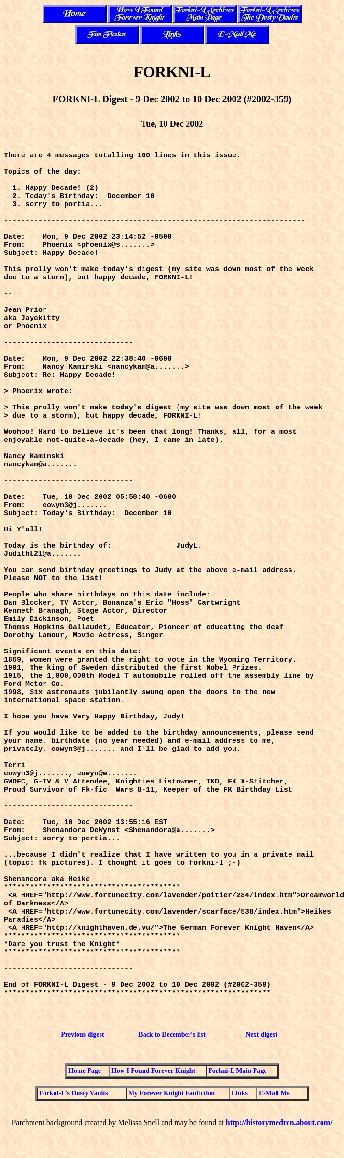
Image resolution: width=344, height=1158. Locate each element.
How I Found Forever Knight (153, 1070)
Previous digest (82, 1034)
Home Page (84, 1070)
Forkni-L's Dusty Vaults (73, 1093)
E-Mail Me (274, 1093)
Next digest (261, 1034)
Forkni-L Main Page (237, 1070)
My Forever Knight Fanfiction (171, 1093)
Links (240, 1093)
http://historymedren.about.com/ (279, 1122)
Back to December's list (171, 1034)
